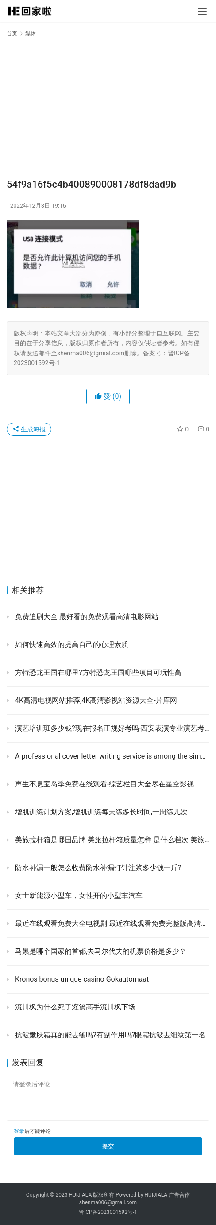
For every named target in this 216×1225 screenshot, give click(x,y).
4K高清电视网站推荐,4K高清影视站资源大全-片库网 (95, 700)
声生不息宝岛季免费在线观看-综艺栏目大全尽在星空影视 (103, 784)
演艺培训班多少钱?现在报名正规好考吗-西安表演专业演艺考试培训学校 (111, 728)
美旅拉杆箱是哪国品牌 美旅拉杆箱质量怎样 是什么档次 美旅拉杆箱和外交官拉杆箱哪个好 (111, 840)
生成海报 (29, 429)
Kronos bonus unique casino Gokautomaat (81, 979)
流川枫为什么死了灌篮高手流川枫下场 (74, 1007)
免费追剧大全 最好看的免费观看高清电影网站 (85, 616)
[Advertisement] (108, 107)
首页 (12, 34)
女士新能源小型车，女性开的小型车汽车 (78, 895)
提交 (108, 1146)
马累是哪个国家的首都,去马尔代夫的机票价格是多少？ (99, 951)
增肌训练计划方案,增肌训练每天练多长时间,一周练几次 (100, 812)
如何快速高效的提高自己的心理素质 (70, 644)
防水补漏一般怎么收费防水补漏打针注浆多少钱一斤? (97, 867)
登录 (19, 1131)
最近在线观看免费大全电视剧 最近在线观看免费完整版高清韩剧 (111, 923)
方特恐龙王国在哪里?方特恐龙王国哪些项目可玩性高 (97, 672)
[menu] (202, 11)
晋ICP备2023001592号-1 (108, 1212)
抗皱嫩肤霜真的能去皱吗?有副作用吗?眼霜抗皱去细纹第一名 (109, 1035)
